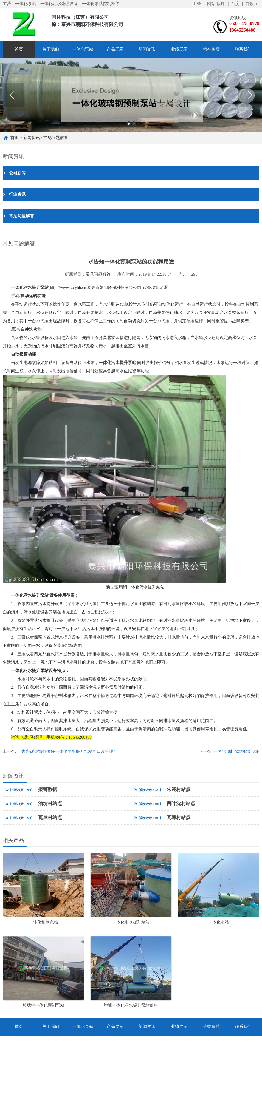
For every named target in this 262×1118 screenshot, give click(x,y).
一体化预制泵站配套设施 (236, 751)
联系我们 (243, 49)
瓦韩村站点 (162, 817)
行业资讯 (17, 194)
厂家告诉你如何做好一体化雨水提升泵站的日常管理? (66, 751)
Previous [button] (12, 95)
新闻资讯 (147, 49)
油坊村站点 (34, 803)
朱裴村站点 (162, 789)
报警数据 (31, 789)
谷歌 (249, 3)
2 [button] (134, 124)
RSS (197, 3)
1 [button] (129, 124)
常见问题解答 (55, 137)
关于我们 (50, 49)
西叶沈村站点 (164, 803)
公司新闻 (17, 173)
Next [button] (250, 95)
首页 (19, 49)
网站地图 (215, 3)
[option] (131, 95)
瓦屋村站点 (34, 817)
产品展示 (115, 49)
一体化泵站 (82, 49)
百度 (235, 3)
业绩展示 (179, 49)
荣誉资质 (211, 49)
